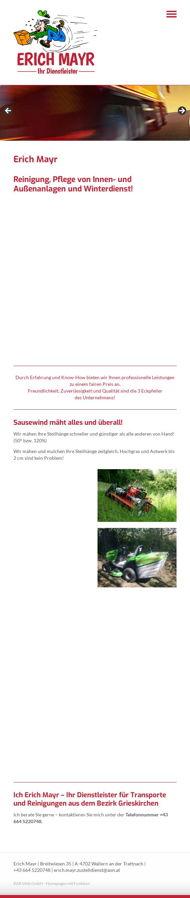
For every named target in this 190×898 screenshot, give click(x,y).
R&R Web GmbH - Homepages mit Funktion (51, 883)
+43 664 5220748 (31, 870)
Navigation (171, 14)
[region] (95, 113)
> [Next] (182, 111)
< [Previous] (8, 111)
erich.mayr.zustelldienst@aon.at (87, 870)
